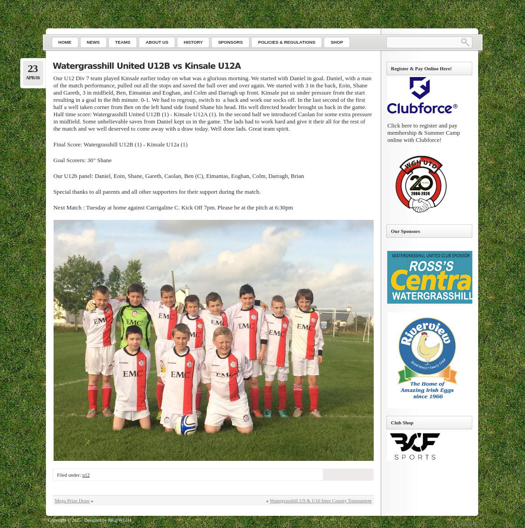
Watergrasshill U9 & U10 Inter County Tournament (320, 500)
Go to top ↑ (467, 522)
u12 (86, 475)
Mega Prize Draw (72, 500)
